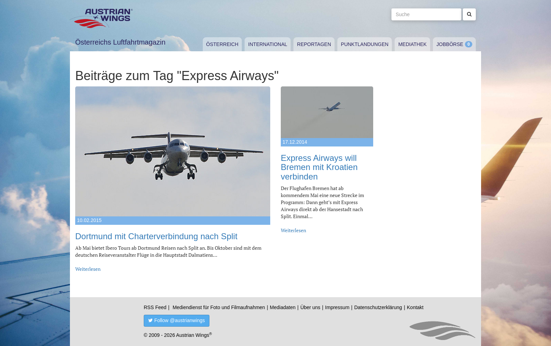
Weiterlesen (88, 269)
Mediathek (412, 44)
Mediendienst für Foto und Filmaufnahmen (219, 307)
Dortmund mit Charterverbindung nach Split (156, 236)
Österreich (222, 44)
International (267, 44)
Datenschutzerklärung (378, 307)
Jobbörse (449, 44)
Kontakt (415, 307)
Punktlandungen (364, 44)
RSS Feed (155, 307)
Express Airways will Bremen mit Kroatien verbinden (319, 167)
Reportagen (314, 44)
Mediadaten (283, 307)
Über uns (310, 307)
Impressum (337, 307)
